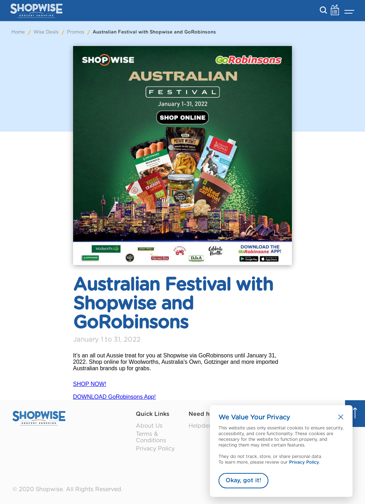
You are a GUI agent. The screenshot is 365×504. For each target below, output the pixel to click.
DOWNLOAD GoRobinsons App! (114, 397)
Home (18, 32)
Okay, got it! (243, 480)
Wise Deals (46, 32)
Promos (75, 32)
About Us (149, 426)
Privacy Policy (304, 462)
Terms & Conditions (151, 437)
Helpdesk (202, 426)
